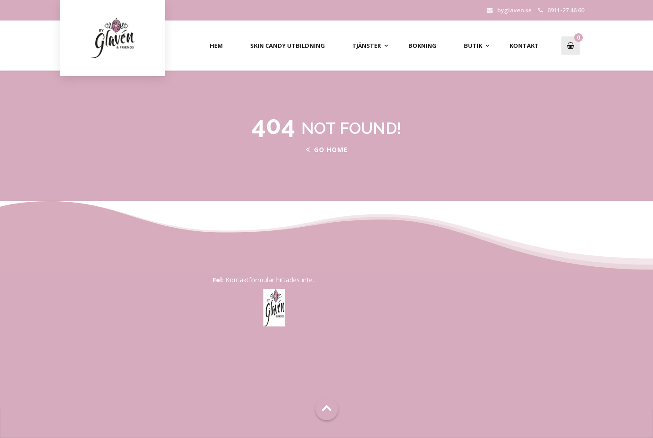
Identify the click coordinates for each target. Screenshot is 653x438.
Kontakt (524, 45)
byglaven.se (514, 10)
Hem (216, 45)
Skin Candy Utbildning (287, 45)
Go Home (327, 149)
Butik (473, 45)
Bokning (422, 45)
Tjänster (366, 45)
